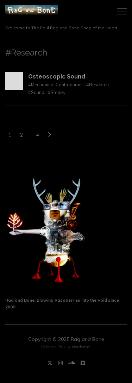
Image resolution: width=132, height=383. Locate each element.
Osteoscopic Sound (56, 76)
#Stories (56, 92)
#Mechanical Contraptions (55, 84)
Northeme (81, 346)
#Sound (36, 92)
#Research (97, 84)
